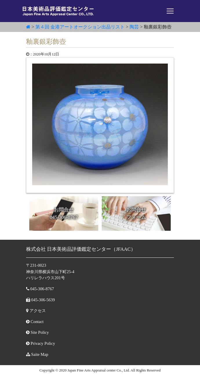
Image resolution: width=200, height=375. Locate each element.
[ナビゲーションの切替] (170, 11)
